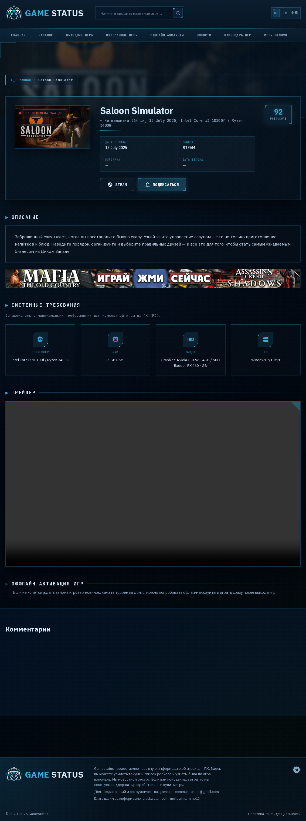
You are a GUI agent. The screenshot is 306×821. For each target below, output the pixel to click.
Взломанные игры (121, 35)
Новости (204, 35)
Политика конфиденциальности (274, 814)
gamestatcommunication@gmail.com (189, 791)
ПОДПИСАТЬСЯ (162, 184)
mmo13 (194, 798)
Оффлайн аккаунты (167, 35)
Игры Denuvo (275, 35)
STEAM (117, 184)
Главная (18, 35)
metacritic (178, 798)
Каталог (46, 35)
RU (260, 13)
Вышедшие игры (79, 35)
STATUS (44, 13)
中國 (291, 13)
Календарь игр (237, 35)
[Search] (139, 12)
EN (275, 13)
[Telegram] (297, 770)
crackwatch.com (155, 798)
